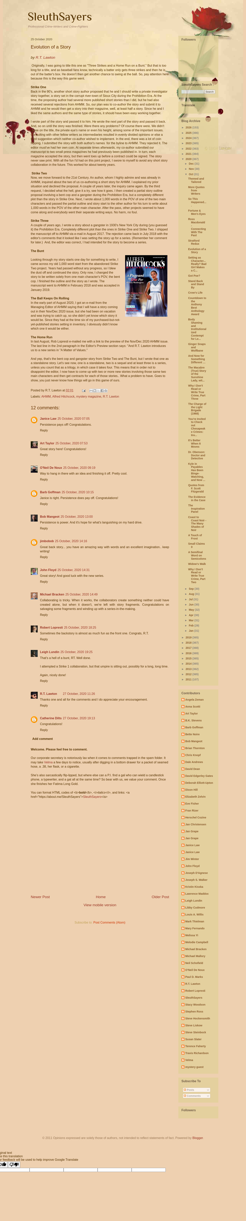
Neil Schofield (194, 963)
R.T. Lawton (111, 396)
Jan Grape (191, 831)
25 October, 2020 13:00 (77, 516)
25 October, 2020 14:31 (73, 570)
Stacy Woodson (195, 1004)
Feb (191, 625)
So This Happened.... (197, 202)
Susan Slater (193, 1039)
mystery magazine (88, 396)
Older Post (160, 897)
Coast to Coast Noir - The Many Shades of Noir (197, 524)
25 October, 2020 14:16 (71, 541)
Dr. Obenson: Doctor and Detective (196, 455)
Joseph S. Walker (196, 879)
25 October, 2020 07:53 (71, 443)
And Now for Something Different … (196, 359)
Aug (192, 593)
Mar (191, 620)
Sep (191, 588)
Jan (191, 630)
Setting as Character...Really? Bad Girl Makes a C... (197, 264)
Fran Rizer (191, 810)
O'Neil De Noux (51, 467)
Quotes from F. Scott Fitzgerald (196, 488)
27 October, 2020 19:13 (79, 718)
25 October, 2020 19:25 (76, 652)
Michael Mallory (195, 956)
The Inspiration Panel (196, 508)
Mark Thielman (194, 921)
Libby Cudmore (195, 907)
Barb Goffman (50, 492)
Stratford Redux (193, 242)
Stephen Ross (194, 1011)
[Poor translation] (14, 1165)
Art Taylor (47, 443)
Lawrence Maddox (197, 893)
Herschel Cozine (195, 817)
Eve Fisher (192, 803)
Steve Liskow (193, 1025)
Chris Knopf (193, 755)
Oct (191, 174)
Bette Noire (192, 734)
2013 (189, 669)
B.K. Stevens (193, 720)
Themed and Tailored (196, 180)
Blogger (197, 1138)
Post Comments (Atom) (109, 922)
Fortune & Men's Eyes (197, 212)
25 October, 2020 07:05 (73, 418)
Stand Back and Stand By (196, 284)
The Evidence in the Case (196, 498)
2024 (189, 138)
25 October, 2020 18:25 (80, 627)
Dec (191, 163)
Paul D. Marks (194, 976)
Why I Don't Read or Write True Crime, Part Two (196, 576)
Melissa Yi (191, 935)
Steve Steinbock (195, 1032)
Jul (191, 599)
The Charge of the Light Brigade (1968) (197, 408)
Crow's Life (195, 292)
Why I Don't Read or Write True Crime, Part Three (196, 392)
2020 (189, 159)
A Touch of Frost (195, 537)
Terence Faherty (195, 1046)
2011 (189, 679)
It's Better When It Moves (194, 443)
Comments (192, 1095)
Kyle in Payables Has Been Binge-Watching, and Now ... (196, 472)
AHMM (46, 396)
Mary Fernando (194, 928)
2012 (189, 674)
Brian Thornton (195, 748)
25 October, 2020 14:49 (81, 594)
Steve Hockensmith (197, 1018)
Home (101, 897)
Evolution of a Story (197, 251)
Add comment (42, 738)
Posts (189, 1089)
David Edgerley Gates (199, 775)
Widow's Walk (197, 563)
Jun (191, 604)
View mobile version (100, 905)
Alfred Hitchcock (63, 396)
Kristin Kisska (194, 886)
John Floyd (48, 570)
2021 (189, 153)
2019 (189, 637)
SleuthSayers (60, 16)
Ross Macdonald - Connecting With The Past (197, 227)
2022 (189, 148)
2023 (189, 143)
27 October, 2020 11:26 (79, 693)
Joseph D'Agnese (196, 872)
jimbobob (47, 541)
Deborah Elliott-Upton (199, 782)
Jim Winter (192, 859)
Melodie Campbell (196, 942)
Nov (191, 168)
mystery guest (194, 1067)
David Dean (192, 768)
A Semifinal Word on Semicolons (197, 555)
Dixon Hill (191, 789)
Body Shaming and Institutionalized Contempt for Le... (197, 329)
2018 (189, 642)
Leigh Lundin (49, 652)
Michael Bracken (52, 594)
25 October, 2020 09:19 (79, 467)
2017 (189, 647)
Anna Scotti (192, 706)
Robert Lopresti (51, 627)
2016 (189, 653)
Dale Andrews (194, 762)
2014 (189, 663)
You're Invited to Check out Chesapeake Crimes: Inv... (197, 427)
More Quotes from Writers (196, 190)
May (192, 609)
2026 (189, 127)
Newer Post (40, 897)
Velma (48, 762)
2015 (189, 658)
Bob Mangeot (49, 516)
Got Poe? (194, 275)
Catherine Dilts (51, 718)
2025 (189, 132)
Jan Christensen (195, 824)
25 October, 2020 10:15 (78, 492)
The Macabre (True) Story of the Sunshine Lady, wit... (197, 374)
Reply (44, 430)
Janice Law (48, 418)
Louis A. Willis (194, 914)
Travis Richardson (197, 1053)
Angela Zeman (194, 699)
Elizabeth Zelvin (195, 796)
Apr (191, 615)
